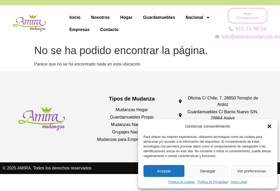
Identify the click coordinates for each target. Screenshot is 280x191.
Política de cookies (181, 182)
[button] (269, 126)
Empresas (79, 29)
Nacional (198, 17)
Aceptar (164, 171)
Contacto (109, 29)
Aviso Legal (239, 182)
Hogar (126, 17)
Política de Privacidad (212, 182)
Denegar (207, 171)
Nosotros (100, 17)
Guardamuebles (159, 17)
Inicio (74, 17)
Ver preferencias (251, 171)
